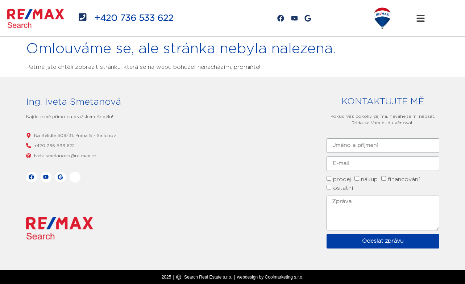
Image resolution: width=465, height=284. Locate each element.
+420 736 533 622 (133, 18)
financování (404, 179)
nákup (369, 179)
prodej (342, 179)
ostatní (343, 187)
